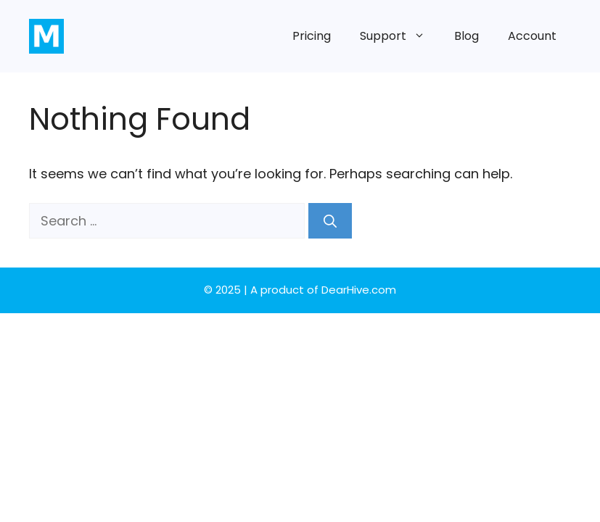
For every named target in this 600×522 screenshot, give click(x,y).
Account (532, 36)
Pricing (311, 36)
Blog (466, 36)
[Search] (330, 221)
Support (400, 36)
